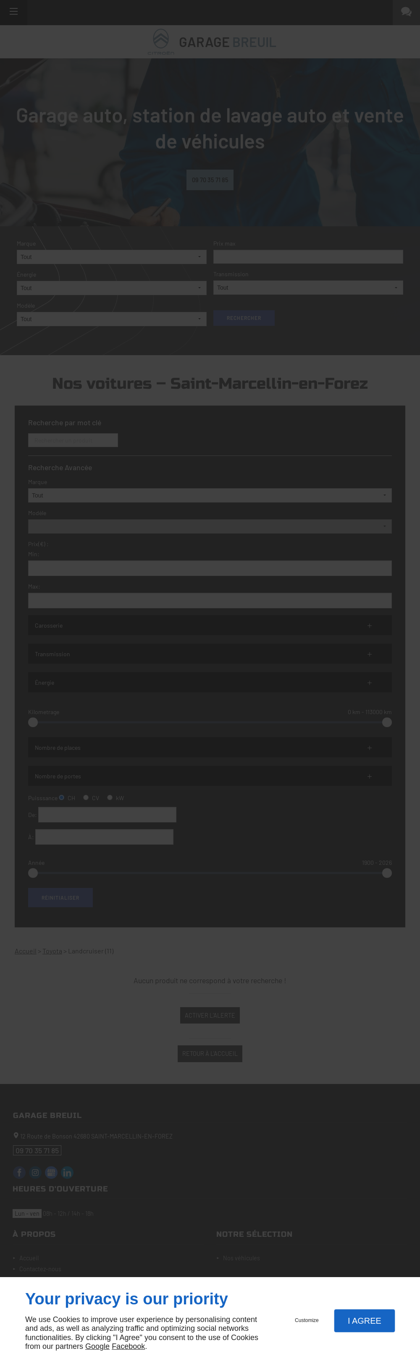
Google (97, 1346)
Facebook (128, 1346)
